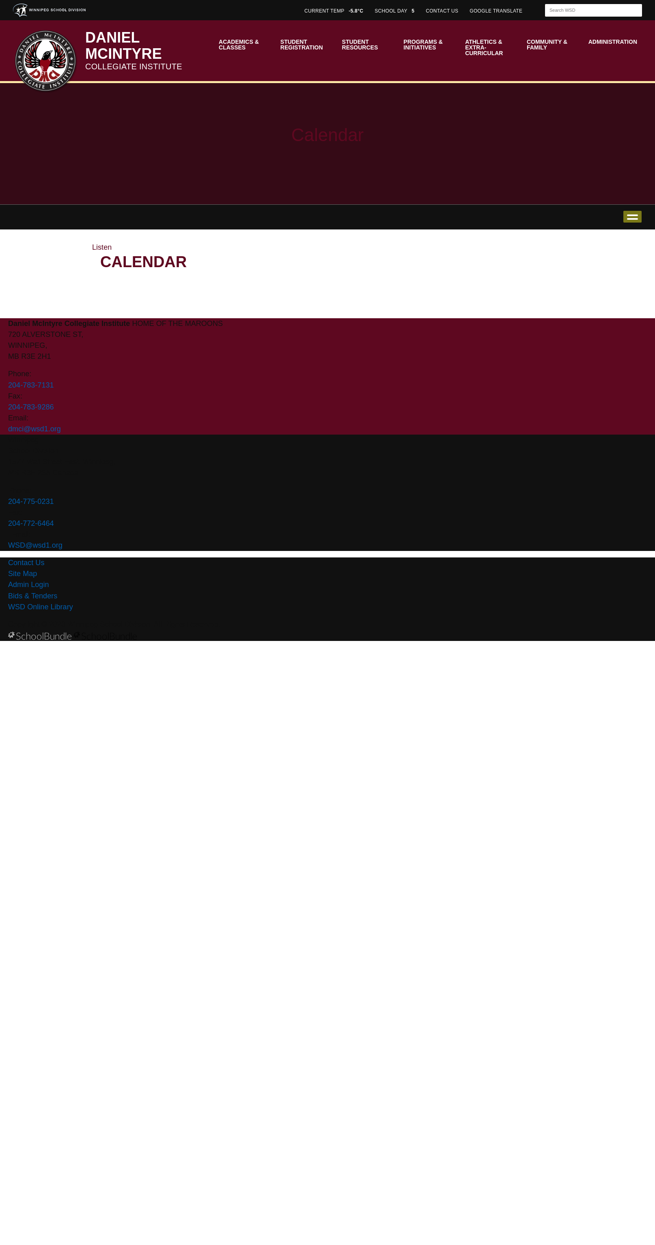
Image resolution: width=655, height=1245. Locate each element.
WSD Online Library (40, 607)
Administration (612, 42)
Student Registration (301, 45)
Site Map (22, 574)
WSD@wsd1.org (35, 545)
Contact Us (26, 563)
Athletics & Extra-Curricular (484, 47)
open (632, 217)
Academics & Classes (239, 45)
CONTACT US (442, 11)
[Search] (586, 10)
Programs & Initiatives (422, 45)
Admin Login (28, 585)
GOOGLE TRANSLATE (497, 11)
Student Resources (360, 45)
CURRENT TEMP (333, 11)
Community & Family (547, 45)
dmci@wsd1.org (34, 429)
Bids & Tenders (32, 596)
